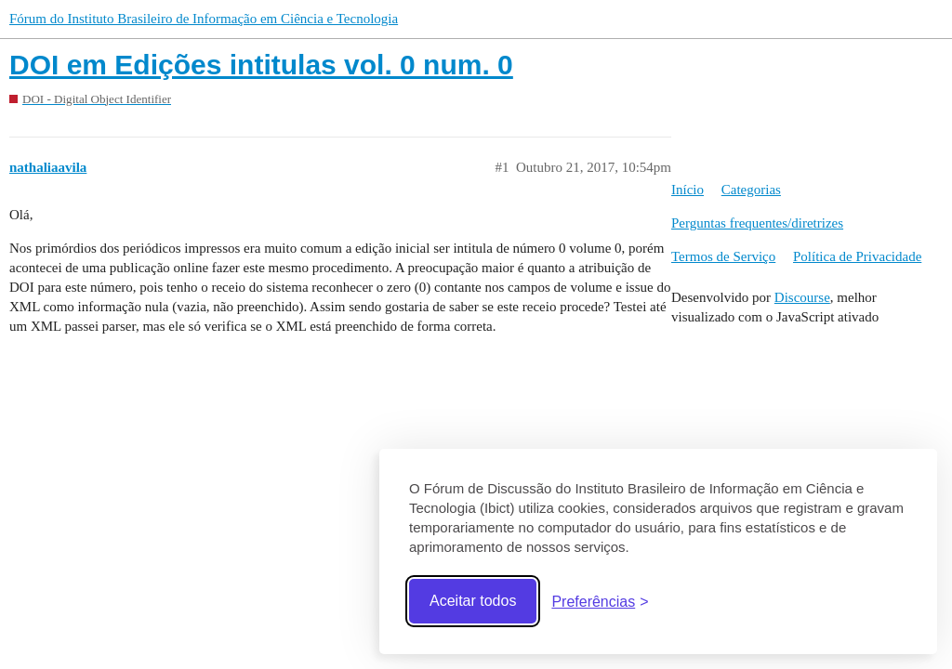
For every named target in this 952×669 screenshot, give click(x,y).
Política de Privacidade (857, 256)
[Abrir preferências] (599, 601)
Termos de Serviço (723, 256)
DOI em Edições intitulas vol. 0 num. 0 (261, 64)
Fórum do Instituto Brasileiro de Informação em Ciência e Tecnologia (203, 18)
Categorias (751, 189)
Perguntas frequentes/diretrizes (757, 223)
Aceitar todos (473, 601)
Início (687, 189)
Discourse (802, 297)
